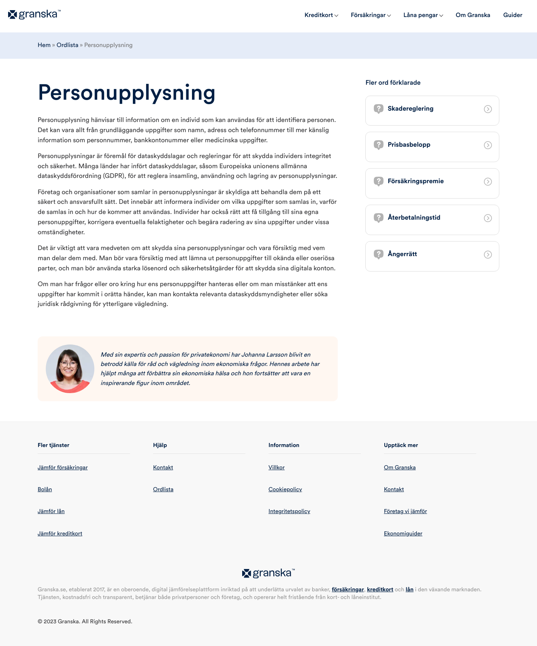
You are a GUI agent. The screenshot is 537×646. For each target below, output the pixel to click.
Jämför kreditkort (60, 534)
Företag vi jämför (405, 511)
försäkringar (348, 590)
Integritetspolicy (289, 511)
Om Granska (400, 468)
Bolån (45, 489)
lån (410, 590)
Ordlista (68, 45)
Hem (44, 45)
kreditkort (380, 590)
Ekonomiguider (403, 534)
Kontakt (163, 468)
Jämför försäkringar (63, 468)
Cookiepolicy (285, 489)
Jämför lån (51, 511)
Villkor (276, 468)
